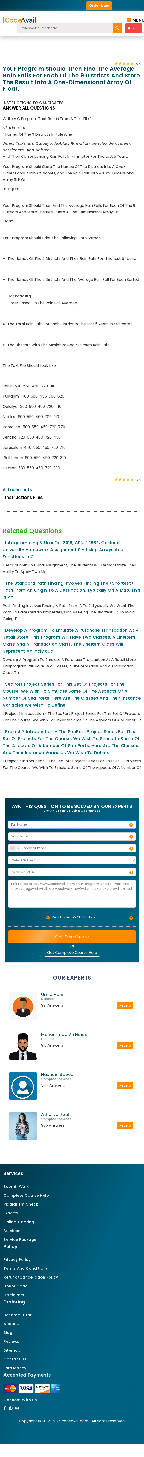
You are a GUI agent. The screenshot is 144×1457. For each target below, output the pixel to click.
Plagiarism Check (20, 1204)
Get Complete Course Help (72, 952)
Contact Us (14, 1359)
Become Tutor (17, 1315)
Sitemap (11, 1350)
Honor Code (15, 1286)
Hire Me (125, 1005)
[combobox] (14, 848)
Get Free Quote (72, 937)
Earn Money (14, 1368)
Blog (7, 1332)
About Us (12, 1323)
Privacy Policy (16, 1259)
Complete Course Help (26, 1195)
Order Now (99, 5)
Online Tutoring (18, 1222)
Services (11, 1230)
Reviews (11, 1341)
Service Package (20, 1239)
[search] (117, 28)
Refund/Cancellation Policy (30, 1277)
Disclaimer (13, 1295)
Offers (134, 28)
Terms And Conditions (25, 1268)
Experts (10, 1213)
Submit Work (16, 1186)
